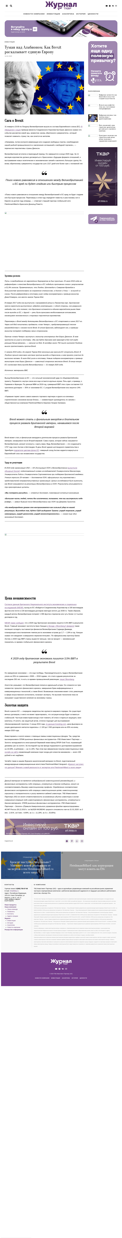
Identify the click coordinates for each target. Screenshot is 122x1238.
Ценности (93, 14)
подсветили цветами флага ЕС (26, 450)
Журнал (7, 918)
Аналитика (68, 14)
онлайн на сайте (11, 752)
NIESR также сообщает (14, 623)
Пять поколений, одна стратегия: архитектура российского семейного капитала (107, 128)
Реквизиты (11, 911)
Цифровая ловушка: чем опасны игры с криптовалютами (107, 117)
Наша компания (10, 907)
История (81, 14)
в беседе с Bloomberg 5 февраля (60, 626)
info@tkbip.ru (14, 891)
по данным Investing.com (56, 724)
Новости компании (34, 14)
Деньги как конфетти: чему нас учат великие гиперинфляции (107, 107)
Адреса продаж (12, 916)
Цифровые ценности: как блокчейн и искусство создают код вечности (108, 97)
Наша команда (12, 909)
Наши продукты (10, 905)
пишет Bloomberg (67, 679)
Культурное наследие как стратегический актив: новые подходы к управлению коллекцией (108, 138)
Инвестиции (53, 14)
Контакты (10, 914)
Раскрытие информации (14, 929)
